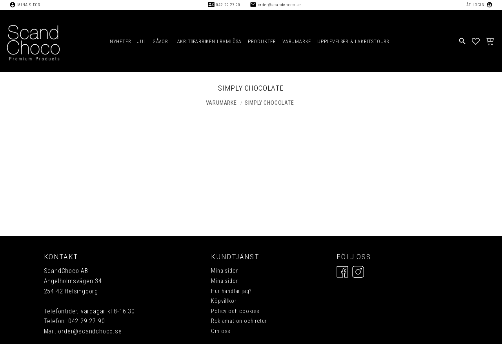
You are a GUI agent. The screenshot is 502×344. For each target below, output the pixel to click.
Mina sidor (29, 4)
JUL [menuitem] (141, 41)
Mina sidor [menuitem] (224, 271)
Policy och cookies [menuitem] (235, 311)
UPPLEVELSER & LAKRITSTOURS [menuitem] (353, 41)
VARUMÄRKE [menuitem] (296, 41)
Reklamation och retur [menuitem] (239, 321)
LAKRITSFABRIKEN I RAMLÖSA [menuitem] (208, 41)
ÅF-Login (475, 4)
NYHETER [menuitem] (120, 41)
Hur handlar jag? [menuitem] (231, 291)
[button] (476, 41)
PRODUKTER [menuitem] (262, 41)
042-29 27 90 (228, 4)
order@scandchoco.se (279, 4)
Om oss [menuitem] (221, 331)
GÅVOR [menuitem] (160, 41)
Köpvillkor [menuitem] (223, 301)
